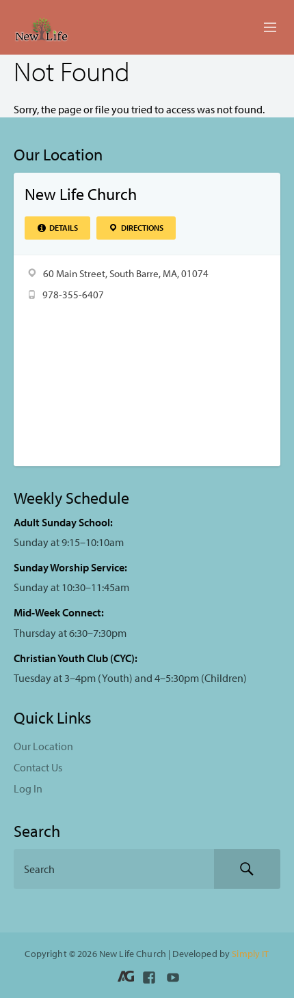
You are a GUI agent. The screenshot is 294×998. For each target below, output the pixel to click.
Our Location (43, 746)
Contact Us (38, 767)
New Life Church (81, 194)
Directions (135, 228)
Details (57, 228)
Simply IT (250, 953)
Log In (28, 788)
